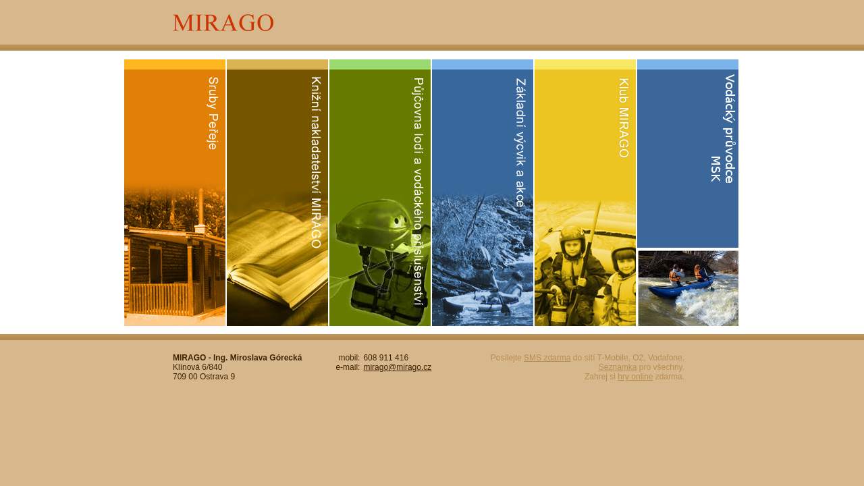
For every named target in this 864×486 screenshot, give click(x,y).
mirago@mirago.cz (397, 367)
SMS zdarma (547, 357)
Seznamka (618, 367)
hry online (635, 376)
